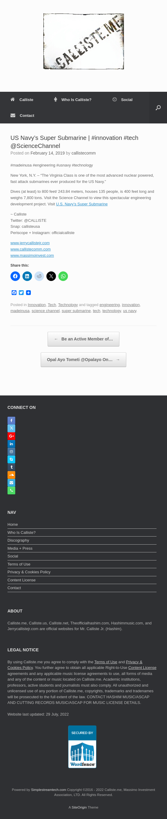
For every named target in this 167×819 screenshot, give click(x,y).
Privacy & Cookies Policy (29, 572)
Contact (22, 115)
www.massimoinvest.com (32, 255)
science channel (46, 310)
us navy (129, 310)
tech (96, 310)
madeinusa (20, 310)
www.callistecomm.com (30, 249)
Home (12, 524)
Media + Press (19, 548)
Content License (21, 580)
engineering (109, 304)
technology (111, 310)
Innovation (37, 304)
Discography (18, 540)
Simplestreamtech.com (48, 790)
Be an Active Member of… (83, 339)
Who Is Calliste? (72, 99)
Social (123, 99)
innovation (131, 304)
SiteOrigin (79, 807)
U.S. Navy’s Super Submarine (81, 204)
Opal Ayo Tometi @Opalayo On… (83, 360)
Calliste (21, 99)
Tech (52, 304)
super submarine (76, 310)
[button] (158, 107)
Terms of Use (19, 564)
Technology (68, 304)
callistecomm (84, 153)
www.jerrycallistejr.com (30, 243)
